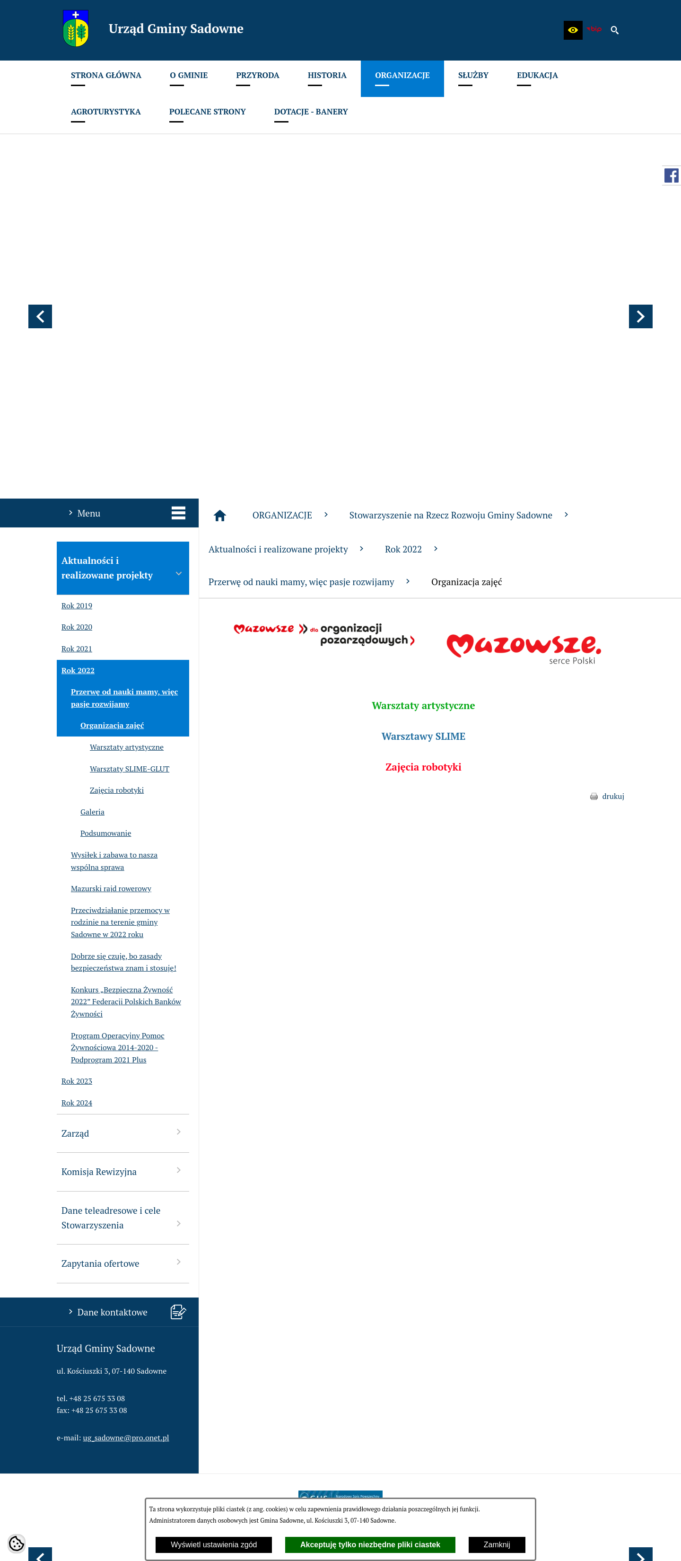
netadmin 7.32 (600, 1542)
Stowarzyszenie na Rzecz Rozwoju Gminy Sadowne (460, 266)
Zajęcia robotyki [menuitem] (100, 541)
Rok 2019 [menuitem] (74, 357)
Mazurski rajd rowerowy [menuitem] (104, 640)
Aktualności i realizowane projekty (287, 300)
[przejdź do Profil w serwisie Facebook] (671, 175)
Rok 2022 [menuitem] (76, 422)
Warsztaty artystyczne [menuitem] (110, 498)
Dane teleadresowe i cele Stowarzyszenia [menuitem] (122, 969)
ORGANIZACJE (292, 266)
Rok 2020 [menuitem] (74, 379)
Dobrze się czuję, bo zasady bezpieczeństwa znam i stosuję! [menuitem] (116, 713)
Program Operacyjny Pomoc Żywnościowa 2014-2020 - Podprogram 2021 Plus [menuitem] (111, 799)
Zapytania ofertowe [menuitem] (122, 1014)
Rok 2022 (412, 300)
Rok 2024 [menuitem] (74, 854)
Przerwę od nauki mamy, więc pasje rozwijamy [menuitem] (117, 449)
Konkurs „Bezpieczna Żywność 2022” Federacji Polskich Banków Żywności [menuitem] (119, 753)
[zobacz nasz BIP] (594, 30)
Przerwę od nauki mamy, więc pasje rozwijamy (310, 333)
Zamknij (497, 1545)
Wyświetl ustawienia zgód (214, 1545)
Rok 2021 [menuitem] (74, 400)
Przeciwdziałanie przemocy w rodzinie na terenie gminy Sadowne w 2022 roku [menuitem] (113, 674)
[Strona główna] (220, 267)
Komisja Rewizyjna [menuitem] (122, 922)
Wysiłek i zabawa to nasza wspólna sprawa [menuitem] (107, 612)
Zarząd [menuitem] (122, 883)
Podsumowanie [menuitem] (94, 585)
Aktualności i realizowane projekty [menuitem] (122, 319)
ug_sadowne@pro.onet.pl (126, 1189)
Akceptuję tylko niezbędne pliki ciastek (370, 1545)
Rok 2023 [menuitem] (74, 832)
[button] (573, 30)
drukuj (613, 547)
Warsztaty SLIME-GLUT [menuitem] (113, 520)
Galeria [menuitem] (81, 563)
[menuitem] (106, 79)
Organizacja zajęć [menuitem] (100, 477)
